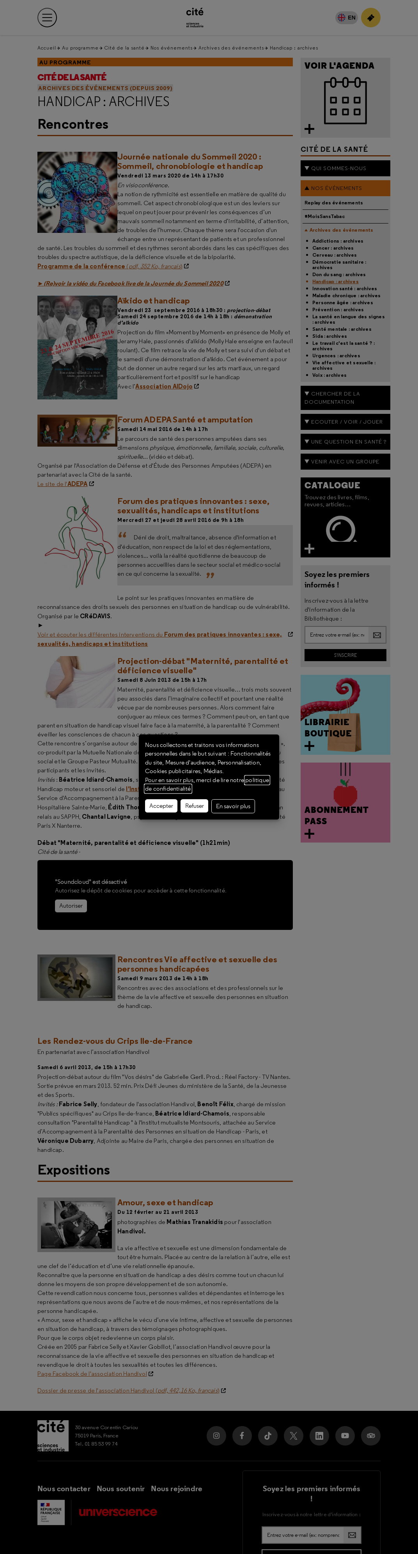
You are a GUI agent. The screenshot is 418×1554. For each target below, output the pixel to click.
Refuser (194, 806)
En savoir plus (233, 806)
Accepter (161, 806)
